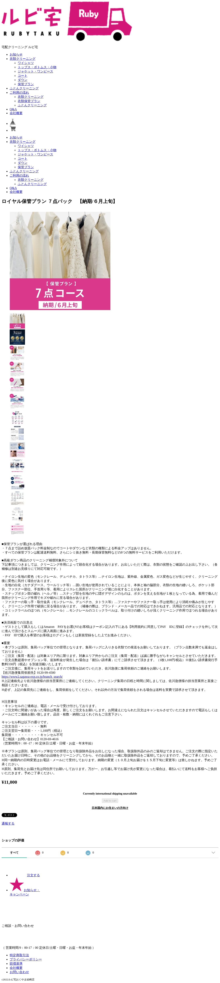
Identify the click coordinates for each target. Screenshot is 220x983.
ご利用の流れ (19, 92)
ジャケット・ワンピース (35, 71)
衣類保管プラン (29, 101)
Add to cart (110, 800)
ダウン (22, 80)
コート (22, 75)
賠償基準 (16, 963)
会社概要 (16, 113)
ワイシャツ (26, 63)
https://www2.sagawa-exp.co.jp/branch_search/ (32, 676)
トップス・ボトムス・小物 (37, 67)
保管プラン (26, 84)
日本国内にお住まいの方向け (110, 807)
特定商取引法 (19, 955)
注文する (25, 875)
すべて (14, 852)
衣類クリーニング (22, 58)
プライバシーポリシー (26, 959)
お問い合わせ (19, 972)
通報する (8, 823)
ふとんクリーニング (24, 88)
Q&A (13, 109)
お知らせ (16, 54)
